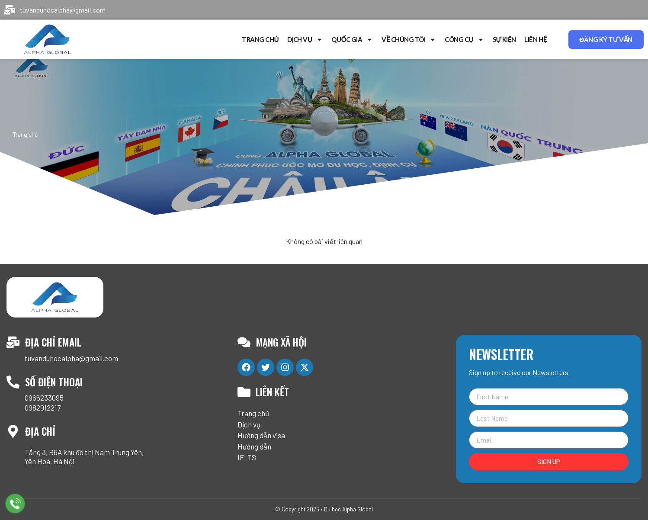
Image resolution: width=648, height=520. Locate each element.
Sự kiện (504, 39)
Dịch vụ (305, 39)
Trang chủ (260, 39)
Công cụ (464, 39)
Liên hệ (535, 39)
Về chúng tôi (409, 39)
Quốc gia (352, 39)
